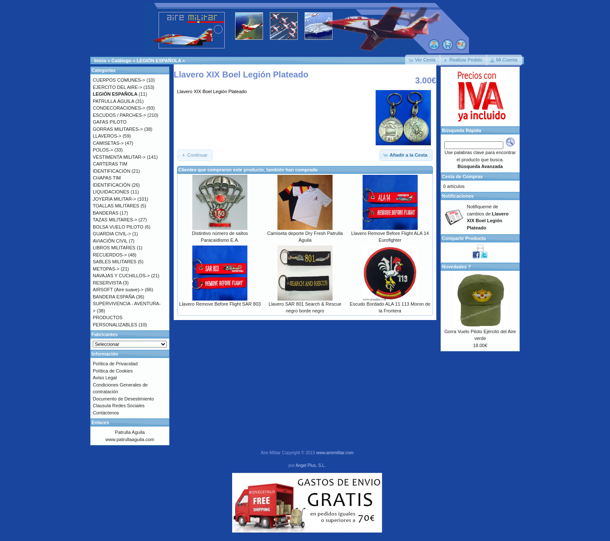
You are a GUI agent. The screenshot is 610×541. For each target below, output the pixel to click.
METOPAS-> (106, 268)
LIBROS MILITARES (114, 247)
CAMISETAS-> (108, 143)
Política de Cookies (113, 370)
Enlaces (100, 422)
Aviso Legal (105, 377)
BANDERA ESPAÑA (114, 296)
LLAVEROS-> (107, 135)
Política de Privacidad (115, 363)
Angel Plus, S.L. (311, 465)
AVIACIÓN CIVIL (110, 240)
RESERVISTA (107, 282)
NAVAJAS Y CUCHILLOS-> (121, 275)
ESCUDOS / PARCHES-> (119, 115)
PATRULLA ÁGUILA (113, 101)
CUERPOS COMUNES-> (119, 80)
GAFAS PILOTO (110, 121)
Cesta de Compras (462, 176)
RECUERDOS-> (110, 254)
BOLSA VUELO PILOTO (118, 226)
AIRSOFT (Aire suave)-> (118, 289)
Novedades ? (456, 266)
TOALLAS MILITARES (116, 205)
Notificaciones (458, 196)
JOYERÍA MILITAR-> (114, 198)
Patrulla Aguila (129, 432)
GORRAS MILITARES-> (118, 129)
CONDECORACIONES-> (119, 107)
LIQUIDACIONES (111, 191)
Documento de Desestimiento (123, 398)
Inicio (100, 60)
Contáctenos (106, 412)
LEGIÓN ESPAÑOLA (158, 60)
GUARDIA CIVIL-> (112, 233)
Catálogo (121, 60)
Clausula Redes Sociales (118, 405)
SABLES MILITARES (114, 261)
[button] (423, 60)
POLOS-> (103, 149)
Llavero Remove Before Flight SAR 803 (220, 303)
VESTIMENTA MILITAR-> (119, 157)
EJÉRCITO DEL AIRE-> (117, 87)
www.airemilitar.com (334, 452)
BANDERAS (106, 212)
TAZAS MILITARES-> (115, 219)
